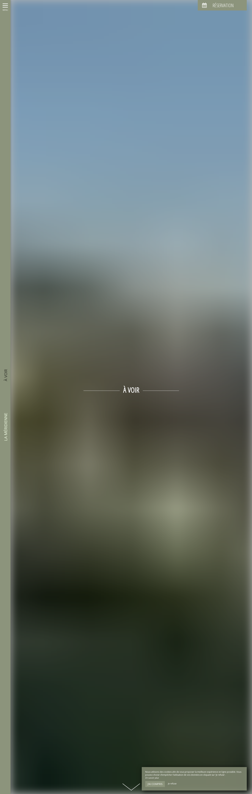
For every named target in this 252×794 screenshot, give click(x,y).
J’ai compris (155, 784)
